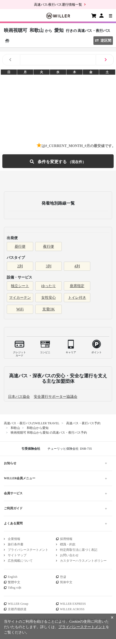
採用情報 (66, 539)
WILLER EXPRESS (73, 604)
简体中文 (66, 582)
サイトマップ (17, 555)
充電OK (48, 309)
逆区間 (103, 41)
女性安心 (48, 298)
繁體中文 (14, 582)
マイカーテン (20, 298)
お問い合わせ (69, 555)
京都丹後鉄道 (17, 609)
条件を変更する (58, 161)
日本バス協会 (19, 397)
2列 (20, 266)
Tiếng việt (14, 587)
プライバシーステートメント (28, 550)
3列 (48, 266)
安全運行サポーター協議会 (55, 397)
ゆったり (48, 286)
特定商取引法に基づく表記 (78, 550)
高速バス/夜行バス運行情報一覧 (58, 4)
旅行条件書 (15, 544)
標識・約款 (68, 544)
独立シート (20, 286)
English (12, 577)
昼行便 (20, 246)
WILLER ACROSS (72, 609)
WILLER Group (18, 604)
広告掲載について (20, 560)
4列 (77, 266)
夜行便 (48, 246)
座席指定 (77, 286)
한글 (63, 577)
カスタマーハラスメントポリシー (83, 560)
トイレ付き (77, 298)
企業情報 (14, 539)
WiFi (20, 309)
